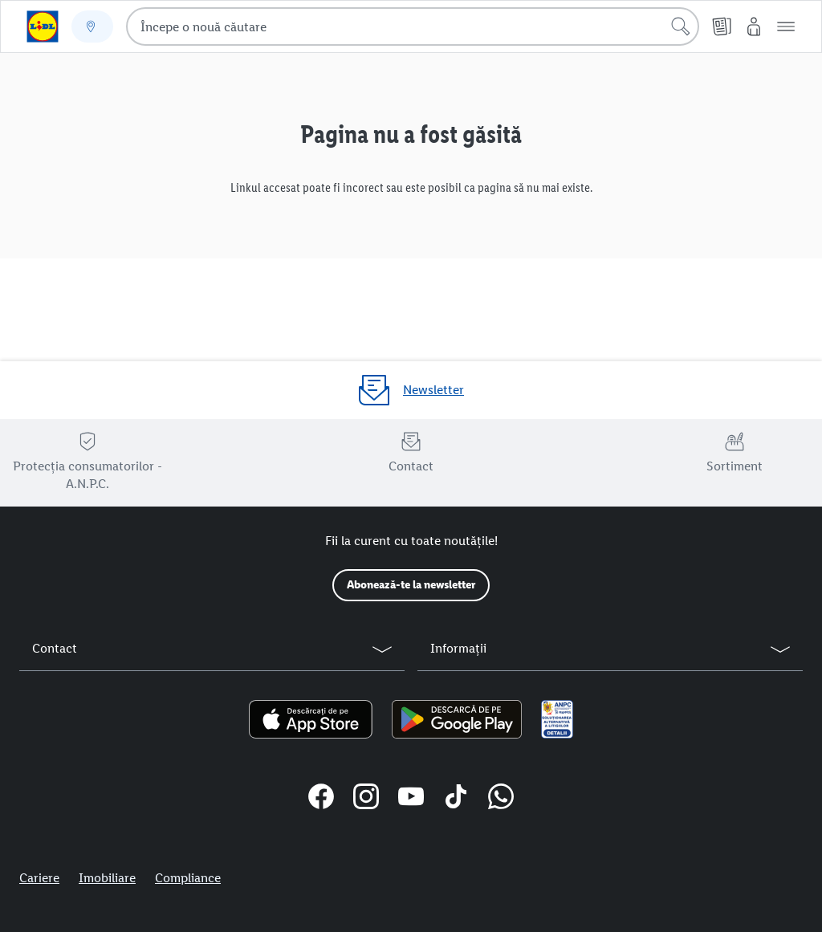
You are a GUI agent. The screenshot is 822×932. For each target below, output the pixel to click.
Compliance (188, 877)
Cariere (39, 877)
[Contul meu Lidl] (753, 26)
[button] (786, 26)
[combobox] (412, 26)
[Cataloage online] (721, 26)
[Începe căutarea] (681, 26)
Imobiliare (107, 877)
